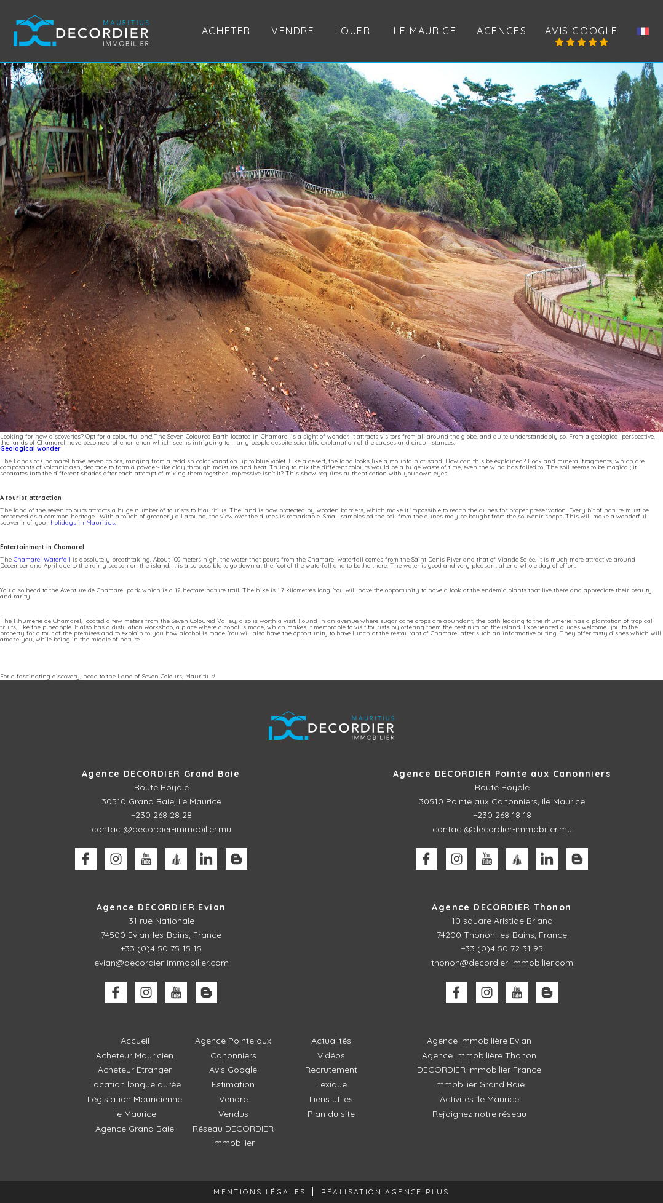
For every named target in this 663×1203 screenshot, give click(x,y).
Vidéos (331, 1055)
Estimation (233, 1084)
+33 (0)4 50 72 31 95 (502, 948)
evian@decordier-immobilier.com (161, 962)
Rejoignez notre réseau (479, 1113)
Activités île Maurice (479, 1099)
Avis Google (581, 31)
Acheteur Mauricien (134, 1055)
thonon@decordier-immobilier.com (502, 962)
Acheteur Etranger (135, 1069)
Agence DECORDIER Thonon (501, 907)
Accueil (135, 1040)
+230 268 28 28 (161, 814)
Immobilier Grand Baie (479, 1084)
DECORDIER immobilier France (479, 1069)
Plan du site (331, 1113)
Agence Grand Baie (134, 1128)
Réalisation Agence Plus (385, 1191)
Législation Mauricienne (134, 1099)
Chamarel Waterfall (42, 559)
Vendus (233, 1113)
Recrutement (331, 1069)
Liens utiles (331, 1099)
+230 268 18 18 (502, 814)
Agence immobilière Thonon (479, 1055)
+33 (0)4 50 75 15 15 (161, 948)
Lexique (331, 1084)
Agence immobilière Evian (479, 1040)
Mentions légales (259, 1191)
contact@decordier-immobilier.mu (161, 829)
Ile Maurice (424, 31)
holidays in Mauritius (82, 522)
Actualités (331, 1040)
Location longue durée (135, 1084)
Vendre (233, 1099)
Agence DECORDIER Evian (161, 907)
